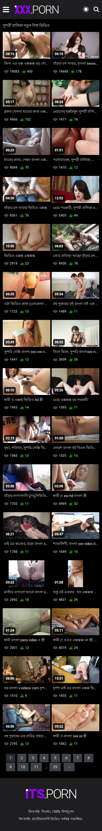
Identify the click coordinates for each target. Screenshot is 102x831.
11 (36, 767)
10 (23, 767)
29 (55, 767)
